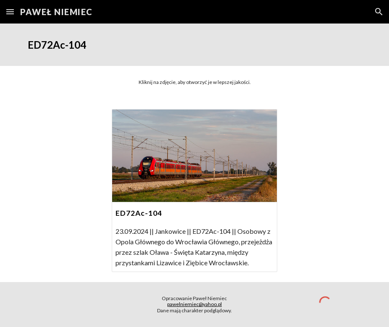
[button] (10, 11)
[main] (194, 45)
